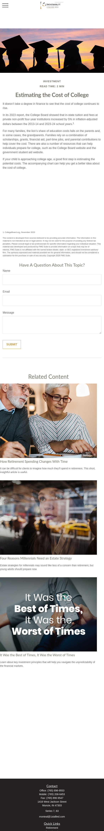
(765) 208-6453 (56, 794)
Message (8, 312)
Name (6, 270)
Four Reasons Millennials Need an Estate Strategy (36, 558)
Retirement (52, 827)
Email (6, 291)
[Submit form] (12, 344)
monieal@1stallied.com (52, 816)
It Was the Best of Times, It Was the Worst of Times (37, 655)
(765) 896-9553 (55, 790)
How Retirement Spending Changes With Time (34, 461)
